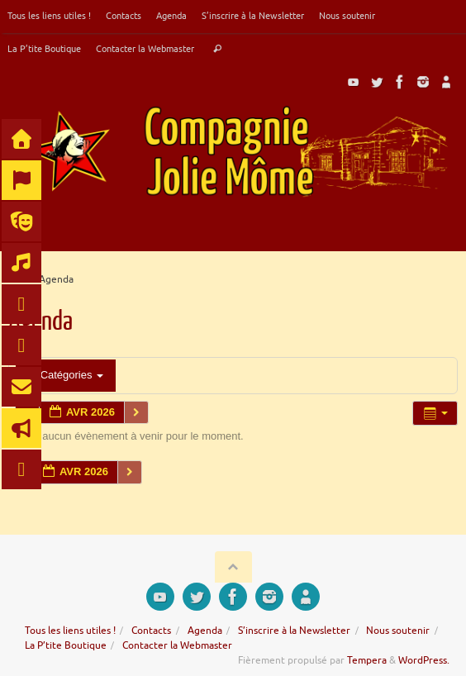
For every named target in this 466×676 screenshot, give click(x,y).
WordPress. (423, 660)
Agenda (171, 15)
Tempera (367, 660)
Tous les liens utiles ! (49, 15)
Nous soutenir (347, 15)
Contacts (123, 15)
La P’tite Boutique (44, 49)
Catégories (65, 375)
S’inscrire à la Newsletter (253, 15)
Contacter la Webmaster (145, 49)
